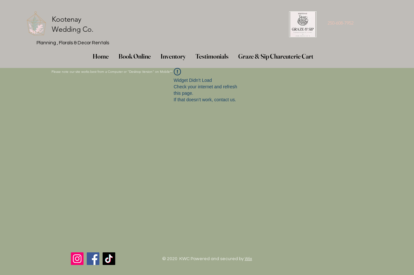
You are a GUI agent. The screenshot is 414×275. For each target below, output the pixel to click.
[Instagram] (77, 258)
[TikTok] (109, 258)
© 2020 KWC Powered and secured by (207, 259)
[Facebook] (93, 258)
